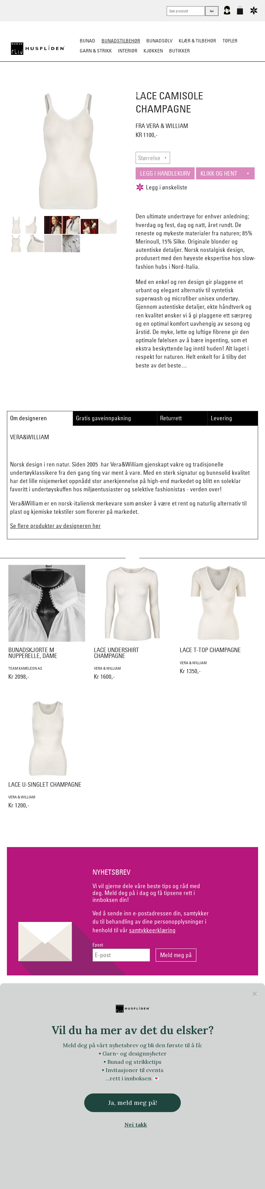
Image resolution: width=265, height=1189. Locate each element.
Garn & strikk (96, 51)
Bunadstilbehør (120, 41)
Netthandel (104, 993)
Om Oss (218, 993)
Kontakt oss (46, 993)
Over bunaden (167, 85)
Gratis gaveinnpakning (103, 418)
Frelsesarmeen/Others (41, 1062)
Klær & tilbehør (197, 41)
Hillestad (136, 1062)
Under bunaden (208, 85)
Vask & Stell (133, 95)
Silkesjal (97, 85)
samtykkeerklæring (152, 930)
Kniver (240, 85)
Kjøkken (153, 51)
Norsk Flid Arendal (83, 1048)
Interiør (127, 51)
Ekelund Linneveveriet (168, 1048)
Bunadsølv (159, 41)
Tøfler (230, 41)
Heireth (113, 1062)
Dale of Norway (124, 1048)
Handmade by (84, 1062)
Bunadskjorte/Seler (56, 85)
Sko (21, 85)
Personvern (161, 993)
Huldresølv (216, 1062)
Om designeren (28, 418)
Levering (221, 418)
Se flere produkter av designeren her (55, 525)
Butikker (179, 51)
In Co (240, 1062)
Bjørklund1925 (43, 1048)
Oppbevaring (129, 85)
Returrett (171, 418)
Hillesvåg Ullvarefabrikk (175, 1062)
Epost (97, 944)
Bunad (87, 41)
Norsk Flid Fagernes (216, 1048)
